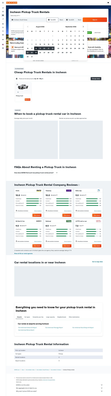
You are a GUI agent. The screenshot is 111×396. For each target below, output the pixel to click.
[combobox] (15, 15)
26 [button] (40, 52)
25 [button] (36, 52)
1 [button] (52, 36)
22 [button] (52, 48)
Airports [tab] (19, 317)
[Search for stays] (3, 11)
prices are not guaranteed (49, 380)
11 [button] (36, 44)
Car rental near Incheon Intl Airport (27, 327)
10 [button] (32, 44)
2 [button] (27, 40)
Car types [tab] (27, 317)
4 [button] (79, 36)
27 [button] (44, 52)
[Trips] (3, 39)
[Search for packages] (3, 19)
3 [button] (31, 40)
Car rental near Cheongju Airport (54, 327)
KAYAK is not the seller (59, 385)
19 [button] (40, 48)
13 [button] (44, 44)
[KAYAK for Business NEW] (3, 34)
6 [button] (44, 40)
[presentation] (79, 185)
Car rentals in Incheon (56, 369)
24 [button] (32, 52)
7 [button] (48, 40)
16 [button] (27, 48)
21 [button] (48, 48)
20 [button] (44, 48)
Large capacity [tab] (50, 317)
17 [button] (31, 48)
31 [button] (32, 57)
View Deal (27, 99)
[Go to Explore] (3, 27)
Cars (23, 369)
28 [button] (48, 52)
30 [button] (28, 57)
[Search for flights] (3, 8)
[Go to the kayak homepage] (11, 3)
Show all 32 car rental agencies (23, 253)
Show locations (37, 211)
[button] (3, 3)
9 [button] (27, 44)
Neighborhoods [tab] (61, 317)
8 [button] (52, 40)
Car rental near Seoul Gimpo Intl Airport (83, 327)
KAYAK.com (17, 369)
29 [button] (52, 52)
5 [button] (40, 40)
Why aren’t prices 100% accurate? (59, 391)
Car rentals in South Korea (43, 369)
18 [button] (36, 48)
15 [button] (52, 44)
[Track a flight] (3, 31)
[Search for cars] (3, 15)
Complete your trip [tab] (38, 317)
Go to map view (97, 262)
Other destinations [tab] (74, 317)
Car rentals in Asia (30, 369)
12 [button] (40, 44)
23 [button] (27, 52)
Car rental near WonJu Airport (26, 330)
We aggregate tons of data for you (59, 388)
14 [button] (48, 44)
